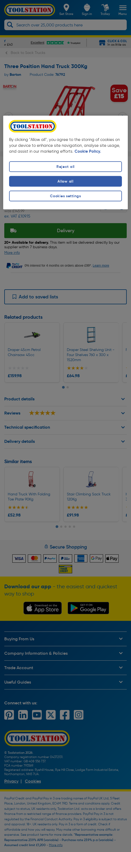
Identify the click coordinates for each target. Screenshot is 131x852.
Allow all (65, 181)
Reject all (65, 166)
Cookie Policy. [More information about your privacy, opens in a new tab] (88, 151)
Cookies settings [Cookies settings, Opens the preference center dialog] (65, 196)
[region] (65, 162)
